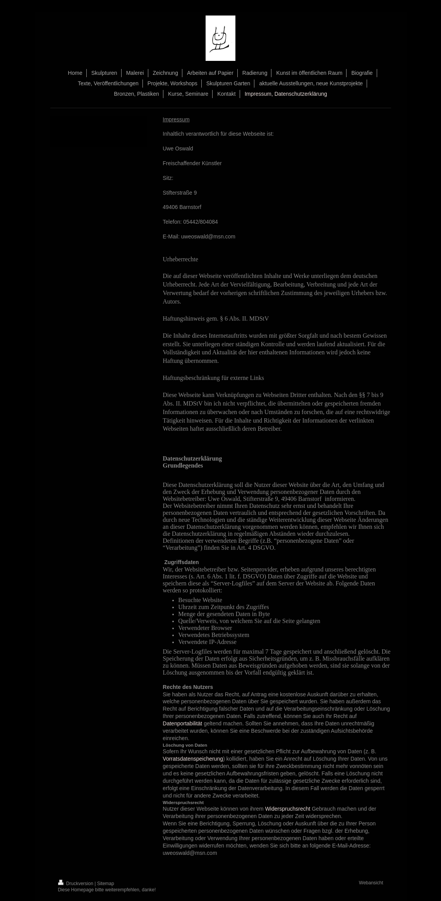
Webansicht (371, 882)
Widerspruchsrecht (288, 809)
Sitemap (105, 883)
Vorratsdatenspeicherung (193, 759)
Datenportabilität (182, 723)
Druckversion (76, 883)
